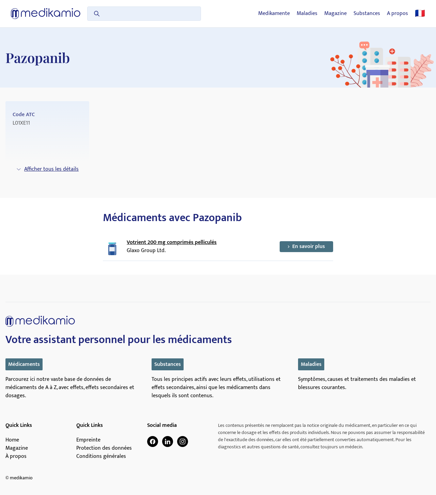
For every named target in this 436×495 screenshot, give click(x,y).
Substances (367, 14)
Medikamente (274, 14)
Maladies (307, 14)
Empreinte (88, 440)
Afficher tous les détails (47, 169)
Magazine (335, 14)
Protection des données (104, 448)
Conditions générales (101, 456)
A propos (397, 14)
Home (12, 440)
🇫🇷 (420, 13)
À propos (16, 456)
